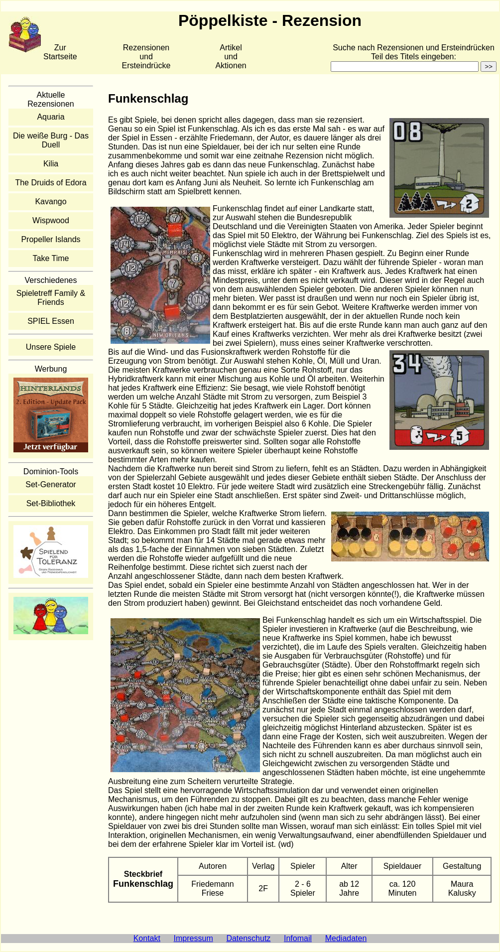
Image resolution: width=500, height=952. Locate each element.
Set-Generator (50, 484)
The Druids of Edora (50, 182)
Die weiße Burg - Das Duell (51, 140)
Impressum (193, 938)
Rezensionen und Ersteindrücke (146, 56)
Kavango (50, 201)
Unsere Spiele (51, 347)
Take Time (51, 258)
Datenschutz (248, 938)
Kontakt (146, 938)
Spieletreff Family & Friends (50, 297)
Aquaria (50, 117)
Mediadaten (346, 938)
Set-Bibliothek (51, 503)
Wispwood (50, 220)
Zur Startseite (60, 52)
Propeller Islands (50, 239)
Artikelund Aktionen (230, 56)
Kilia (50, 163)
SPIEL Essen (50, 321)
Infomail (298, 938)
